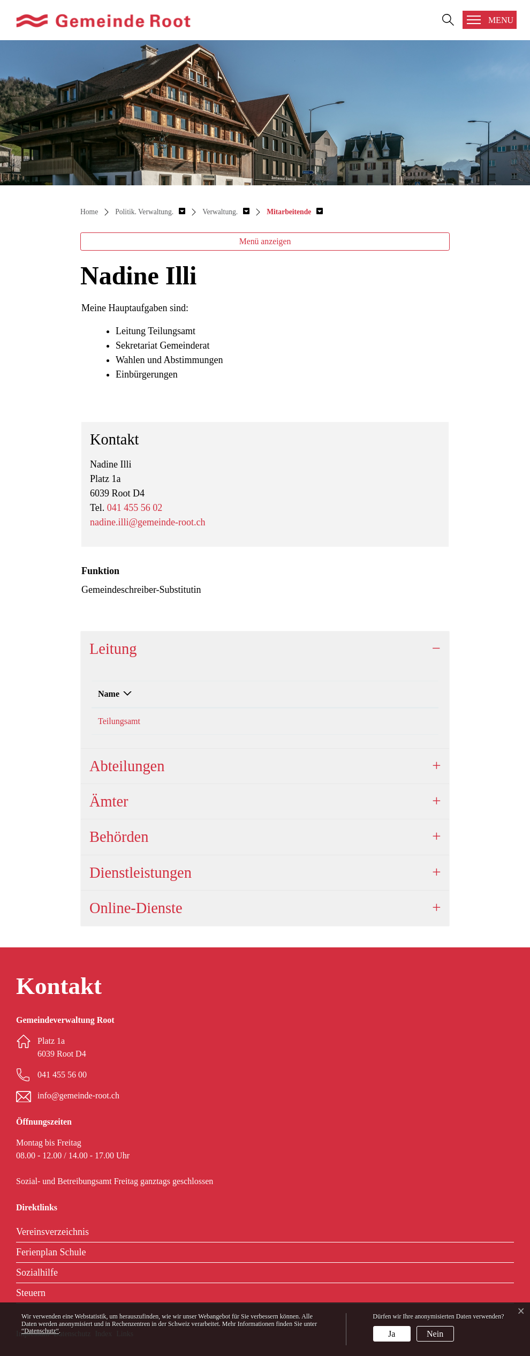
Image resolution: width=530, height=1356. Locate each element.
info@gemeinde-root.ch (78, 1095)
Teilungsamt (119, 721)
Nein (435, 1333)
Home (89, 212)
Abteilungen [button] (126, 766)
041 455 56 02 (135, 507)
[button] (150, 212)
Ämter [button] (108, 801)
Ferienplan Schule (51, 1252)
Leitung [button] (113, 649)
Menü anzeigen (265, 241)
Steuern (31, 1292)
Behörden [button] (118, 836)
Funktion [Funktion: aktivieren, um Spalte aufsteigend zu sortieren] (302, 693)
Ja (391, 1333)
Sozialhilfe (37, 1272)
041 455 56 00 (62, 1074)
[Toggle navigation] (489, 19)
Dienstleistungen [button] (140, 872)
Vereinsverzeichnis (52, 1231)
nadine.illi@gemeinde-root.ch (148, 522)
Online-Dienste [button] (136, 908)
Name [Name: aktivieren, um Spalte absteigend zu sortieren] (108, 693)
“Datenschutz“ (40, 1331)
